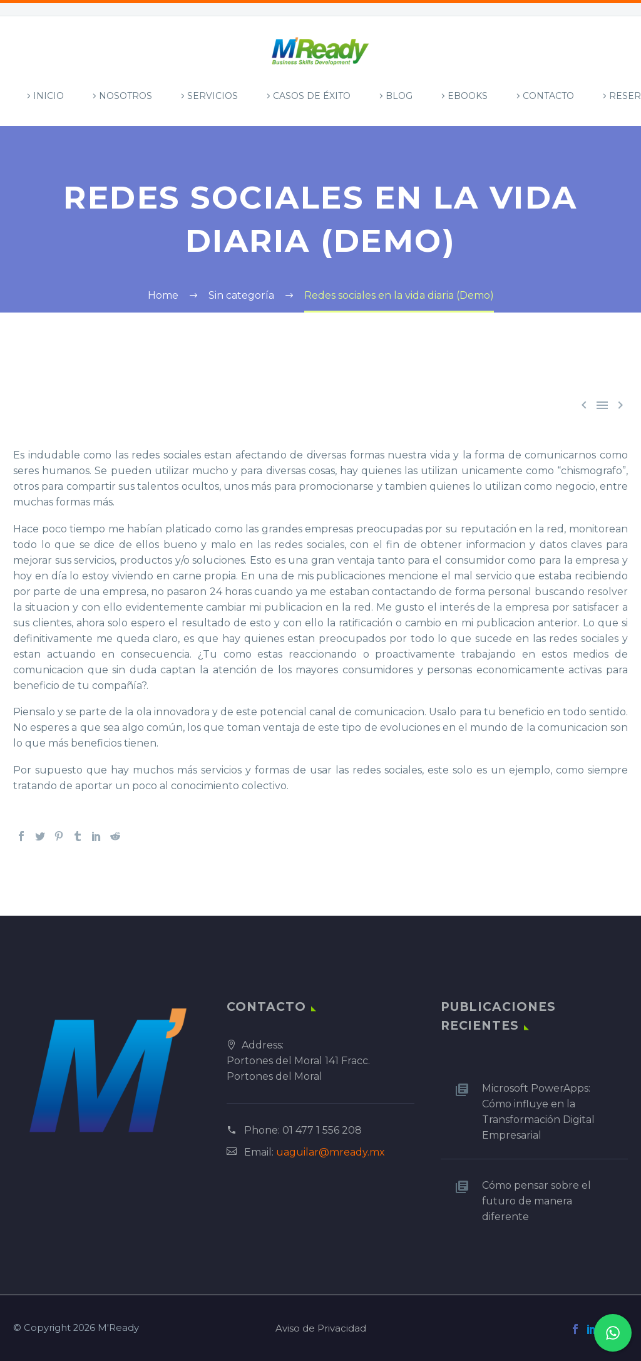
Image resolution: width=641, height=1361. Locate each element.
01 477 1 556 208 (322, 1130)
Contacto (548, 95)
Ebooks (468, 95)
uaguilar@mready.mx (330, 1152)
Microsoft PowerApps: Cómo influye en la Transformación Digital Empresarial (538, 1111)
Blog (399, 95)
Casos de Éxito (312, 95)
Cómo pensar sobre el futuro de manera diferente (536, 1201)
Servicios (212, 95)
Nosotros (125, 95)
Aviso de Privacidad (320, 1328)
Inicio (48, 95)
